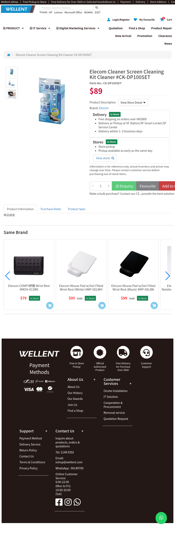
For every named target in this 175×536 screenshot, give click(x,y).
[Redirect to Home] (9, 55)
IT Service (40, 28)
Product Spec (77, 209)
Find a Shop (137, 28)
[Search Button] (96, 7)
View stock (105, 158)
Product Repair (161, 28)
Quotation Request (116, 419)
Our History (75, 393)
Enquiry (124, 185)
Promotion (144, 36)
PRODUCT (13, 28)
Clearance (165, 36)
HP (50, 12)
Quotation (116, 28)
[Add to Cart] (49, 305)
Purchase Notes (51, 209)
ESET (97, 12)
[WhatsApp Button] (161, 518)
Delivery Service (29, 444)
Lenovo (58, 12)
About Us (74, 387)
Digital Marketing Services (77, 28)
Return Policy (28, 450)
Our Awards (75, 399)
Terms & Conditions (32, 462)
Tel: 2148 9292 (64, 452)
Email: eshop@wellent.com (69, 460)
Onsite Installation (116, 391)
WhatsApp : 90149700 (69, 468)
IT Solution (111, 397)
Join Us (72, 405)
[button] (8, 276)
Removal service (114, 413)
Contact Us (26, 456)
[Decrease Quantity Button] (93, 186)
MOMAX (88, 12)
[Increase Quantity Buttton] (109, 186)
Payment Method (30, 438)
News (168, 43)
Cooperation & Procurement (113, 405)
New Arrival (123, 36)
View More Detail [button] (133, 102)
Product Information (20, 209)
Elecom (104, 108)
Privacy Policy (28, 468)
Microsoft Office (73, 12)
